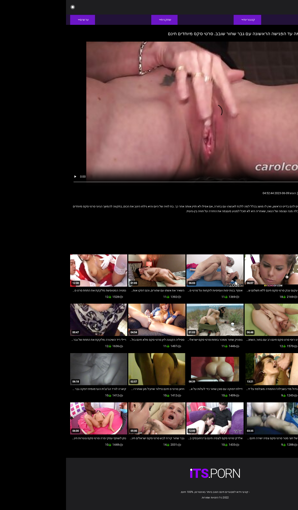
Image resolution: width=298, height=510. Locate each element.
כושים (252, 220)
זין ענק (263, 220)
